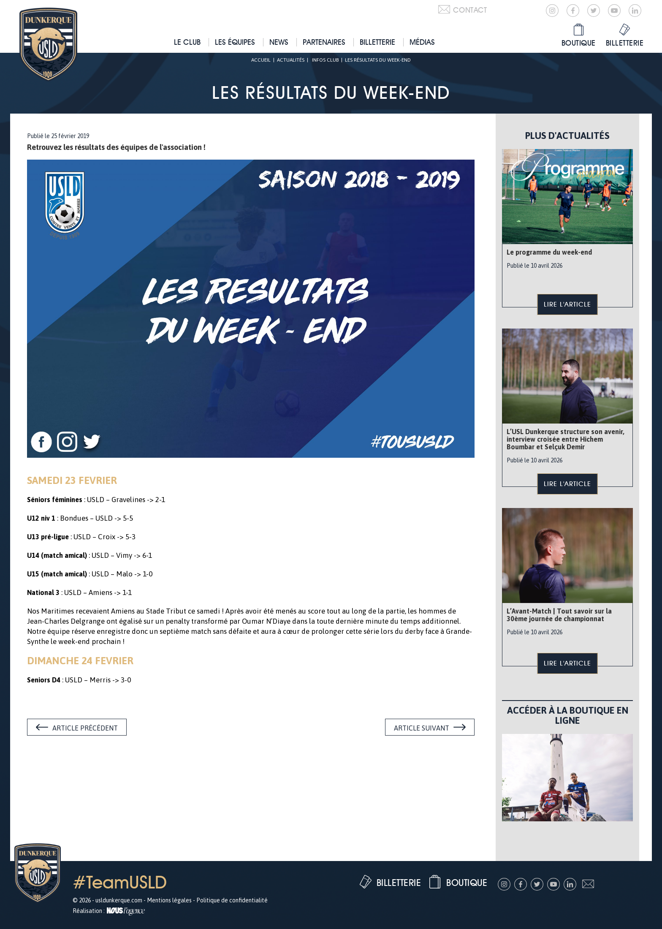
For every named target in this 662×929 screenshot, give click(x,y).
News (278, 42)
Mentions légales (169, 900)
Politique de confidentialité (232, 900)
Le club (187, 42)
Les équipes (235, 42)
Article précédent (85, 728)
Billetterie (377, 42)
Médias (422, 42)
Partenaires (324, 42)
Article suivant (421, 728)
